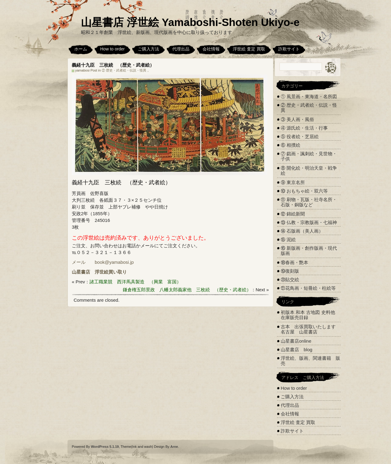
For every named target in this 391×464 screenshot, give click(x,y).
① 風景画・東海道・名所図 (309, 96)
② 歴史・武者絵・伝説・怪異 (124, 70)
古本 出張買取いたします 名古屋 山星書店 (310, 329)
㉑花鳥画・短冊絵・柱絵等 (308, 288)
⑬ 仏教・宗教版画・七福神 (309, 222)
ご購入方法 (148, 48)
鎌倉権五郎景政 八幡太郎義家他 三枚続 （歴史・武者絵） (187, 289)
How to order (112, 48)
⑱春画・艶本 (294, 262)
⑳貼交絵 (290, 279)
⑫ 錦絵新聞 (293, 213)
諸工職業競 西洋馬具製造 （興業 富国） (135, 281)
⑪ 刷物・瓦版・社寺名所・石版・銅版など (309, 202)
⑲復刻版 (290, 271)
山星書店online (296, 341)
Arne (174, 446)
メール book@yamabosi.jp (103, 262)
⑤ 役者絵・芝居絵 (300, 136)
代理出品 (180, 48)
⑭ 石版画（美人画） (302, 231)
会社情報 (211, 48)
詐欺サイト (289, 48)
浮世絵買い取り (111, 271)
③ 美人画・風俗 (297, 119)
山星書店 (81, 271)
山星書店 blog (296, 349)
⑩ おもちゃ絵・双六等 (304, 190)
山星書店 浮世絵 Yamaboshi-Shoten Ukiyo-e (190, 22)
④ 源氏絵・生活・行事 (304, 128)
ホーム (80, 48)
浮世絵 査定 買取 (249, 48)
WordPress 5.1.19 (105, 446)
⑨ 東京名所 (293, 182)
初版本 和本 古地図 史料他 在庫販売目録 (308, 315)
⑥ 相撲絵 (290, 145)
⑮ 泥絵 (288, 239)
